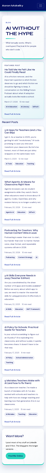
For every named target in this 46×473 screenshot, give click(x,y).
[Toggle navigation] (40, 5)
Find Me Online (15, 456)
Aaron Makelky (12, 5)
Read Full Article (12, 114)
